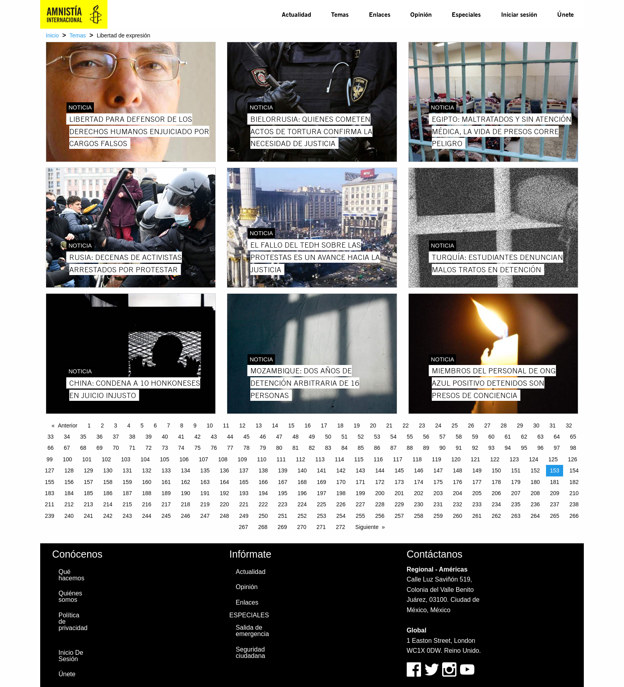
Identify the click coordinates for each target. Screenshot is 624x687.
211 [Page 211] (49, 504)
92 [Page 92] (475, 448)
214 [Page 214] (107, 504)
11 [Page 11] (226, 425)
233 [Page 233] (477, 504)
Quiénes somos (70, 596)
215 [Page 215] (127, 504)
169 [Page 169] (321, 482)
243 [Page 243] (127, 516)
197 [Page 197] (321, 493)
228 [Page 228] (379, 504)
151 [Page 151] (515, 470)
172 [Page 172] (379, 482)
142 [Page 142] (340, 470)
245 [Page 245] (166, 516)
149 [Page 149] (477, 470)
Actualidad (296, 14)
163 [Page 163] (204, 482)
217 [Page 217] (166, 504)
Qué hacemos (71, 575)
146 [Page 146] (418, 470)
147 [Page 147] (438, 470)
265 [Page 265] (554, 516)
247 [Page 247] (204, 516)
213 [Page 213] (88, 504)
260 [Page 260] (457, 516)
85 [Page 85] (361, 448)
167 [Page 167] (282, 482)
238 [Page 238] (574, 504)
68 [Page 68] (83, 448)
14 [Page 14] (275, 425)
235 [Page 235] (515, 504)
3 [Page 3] (115, 425)
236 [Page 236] (535, 504)
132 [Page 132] (146, 470)
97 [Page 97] (557, 448)
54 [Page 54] (393, 436)
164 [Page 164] (224, 482)
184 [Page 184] (69, 493)
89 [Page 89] (426, 448)
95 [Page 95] (524, 448)
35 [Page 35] (83, 436)
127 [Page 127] (49, 470)
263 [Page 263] (515, 516)
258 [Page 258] (418, 516)
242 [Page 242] (107, 516)
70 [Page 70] (116, 448)
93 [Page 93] (491, 448)
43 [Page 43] (214, 436)
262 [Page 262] (496, 516)
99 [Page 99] (50, 459)
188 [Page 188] (146, 493)
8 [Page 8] (181, 425)
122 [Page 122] (494, 459)
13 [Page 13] (258, 425)
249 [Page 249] (243, 516)
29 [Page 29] (520, 425)
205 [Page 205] (477, 493)
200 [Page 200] (379, 493)
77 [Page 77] (230, 448)
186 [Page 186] (107, 493)
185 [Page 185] (88, 493)
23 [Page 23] (422, 425)
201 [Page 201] (399, 493)
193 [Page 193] (243, 493)
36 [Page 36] (99, 436)
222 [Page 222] (263, 504)
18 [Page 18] (340, 425)
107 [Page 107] (203, 459)
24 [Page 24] (438, 425)
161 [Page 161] (166, 482)
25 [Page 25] (455, 425)
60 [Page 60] (491, 436)
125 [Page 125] (553, 459)
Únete (565, 14)
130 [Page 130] (107, 470)
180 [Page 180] (535, 482)
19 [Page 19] (356, 425)
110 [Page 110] (261, 459)
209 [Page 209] (554, 493)
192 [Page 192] (224, 493)
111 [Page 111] (281, 459)
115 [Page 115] (358, 459)
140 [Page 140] (301, 470)
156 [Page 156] (69, 482)
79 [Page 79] (263, 448)
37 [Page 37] (116, 436)
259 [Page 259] (438, 516)
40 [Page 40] (165, 436)
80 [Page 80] (279, 448)
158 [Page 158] (107, 482)
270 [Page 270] (301, 527)
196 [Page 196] (301, 493)
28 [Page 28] (504, 425)
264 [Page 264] (535, 516)
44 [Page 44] (230, 436)
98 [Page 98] (573, 448)
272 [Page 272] (340, 527)
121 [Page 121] (475, 459)
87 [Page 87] (393, 448)
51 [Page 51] (344, 436)
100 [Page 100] (67, 459)
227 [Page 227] (360, 504)
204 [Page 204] (457, 493)
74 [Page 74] (181, 448)
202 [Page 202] (418, 493)
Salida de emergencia (252, 630)
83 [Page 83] (328, 448)
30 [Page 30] (536, 425)
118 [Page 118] (416, 459)
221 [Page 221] (243, 504)
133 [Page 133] (166, 470)
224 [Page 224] (301, 504)
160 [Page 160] (146, 482)
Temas (340, 14)
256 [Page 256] (379, 516)
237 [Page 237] (554, 504)
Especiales (466, 14)
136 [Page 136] (224, 470)
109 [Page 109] (242, 459)
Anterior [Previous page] (67, 425)
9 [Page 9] (195, 425)
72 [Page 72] (148, 448)
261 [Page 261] (477, 516)
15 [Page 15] (291, 425)
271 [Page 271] (321, 527)
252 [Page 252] (301, 516)
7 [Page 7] (168, 425)
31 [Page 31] (553, 425)
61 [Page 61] (508, 436)
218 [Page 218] (185, 504)
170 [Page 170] (340, 482)
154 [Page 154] (574, 470)
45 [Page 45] (247, 436)
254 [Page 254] (340, 516)
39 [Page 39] (148, 436)
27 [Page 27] (487, 425)
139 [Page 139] (282, 470)
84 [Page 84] (344, 448)
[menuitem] (296, 14)
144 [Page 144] (379, 470)
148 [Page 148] (457, 470)
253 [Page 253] (321, 516)
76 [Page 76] (214, 448)
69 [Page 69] (99, 448)
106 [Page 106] (184, 459)
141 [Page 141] (321, 470)
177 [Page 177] (477, 482)
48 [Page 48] (295, 436)
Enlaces (379, 14)
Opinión (421, 14)
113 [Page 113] (319, 459)
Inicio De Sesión (70, 655)
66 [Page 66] (50, 448)
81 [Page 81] (295, 448)
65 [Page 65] (573, 436)
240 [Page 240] (69, 516)
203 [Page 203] (438, 493)
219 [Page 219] (204, 504)
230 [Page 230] (418, 504)
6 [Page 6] (155, 425)
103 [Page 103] (125, 459)
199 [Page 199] (360, 493)
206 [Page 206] (496, 493)
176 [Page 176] (457, 482)
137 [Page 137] (243, 470)
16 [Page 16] (307, 425)
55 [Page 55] (410, 436)
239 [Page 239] (49, 516)
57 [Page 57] (442, 436)
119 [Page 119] (436, 459)
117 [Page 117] (397, 459)
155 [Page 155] (49, 482)
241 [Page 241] (88, 516)
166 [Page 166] (263, 482)
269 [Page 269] (282, 527)
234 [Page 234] (496, 504)
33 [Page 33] (50, 436)
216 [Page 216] (146, 504)
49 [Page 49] (312, 436)
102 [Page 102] (106, 459)
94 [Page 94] (508, 448)
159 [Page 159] (127, 482)
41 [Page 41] (181, 436)
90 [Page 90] (442, 448)
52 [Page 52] (361, 436)
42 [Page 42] (197, 436)
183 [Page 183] (49, 493)
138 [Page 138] (263, 470)
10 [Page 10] (210, 425)
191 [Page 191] (204, 493)
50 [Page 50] (328, 436)
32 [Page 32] (569, 425)
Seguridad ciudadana (250, 652)
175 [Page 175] (438, 482)
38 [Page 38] (132, 436)
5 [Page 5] (142, 425)
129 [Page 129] (88, 470)
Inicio (52, 35)
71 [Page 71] (132, 448)
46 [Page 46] (263, 436)
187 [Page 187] (127, 493)
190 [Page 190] (185, 493)
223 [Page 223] (282, 504)
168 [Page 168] (301, 482)
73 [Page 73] (165, 448)
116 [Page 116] (378, 459)
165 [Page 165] (243, 482)
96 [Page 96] (540, 448)
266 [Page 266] (574, 516)
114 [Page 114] (339, 459)
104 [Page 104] (145, 459)
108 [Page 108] (222, 459)
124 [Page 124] (533, 459)
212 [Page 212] (69, 504)
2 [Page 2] (102, 425)
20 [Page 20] (373, 425)
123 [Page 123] (514, 459)
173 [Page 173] (399, 482)
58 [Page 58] (459, 436)
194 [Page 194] (263, 493)
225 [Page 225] (321, 504)
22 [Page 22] (406, 425)
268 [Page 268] (262, 527)
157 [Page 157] (88, 482)
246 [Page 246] (185, 516)
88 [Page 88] (410, 448)
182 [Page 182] (574, 482)
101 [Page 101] (87, 459)
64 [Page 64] (557, 436)
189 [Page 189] (166, 493)
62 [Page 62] (524, 436)
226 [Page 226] (340, 504)
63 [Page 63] (540, 436)
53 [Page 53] (377, 436)
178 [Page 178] (496, 482)
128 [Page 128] (69, 470)
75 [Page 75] (197, 448)
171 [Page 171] (360, 482)
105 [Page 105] (164, 459)
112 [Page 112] (300, 459)
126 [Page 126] (572, 459)
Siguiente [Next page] (366, 527)
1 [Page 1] (89, 425)
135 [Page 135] (204, 470)
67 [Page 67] (67, 448)
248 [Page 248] (224, 516)
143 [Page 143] (360, 470)
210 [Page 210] (574, 493)
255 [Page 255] (360, 516)
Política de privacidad (73, 621)
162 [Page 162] (185, 482)
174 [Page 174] (418, 482)
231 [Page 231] (438, 504)
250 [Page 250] (263, 516)
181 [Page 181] (554, 482)
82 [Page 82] (312, 448)
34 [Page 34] (67, 436)
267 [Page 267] (243, 527)
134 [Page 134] (185, 470)
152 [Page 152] (535, 470)
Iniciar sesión (519, 14)
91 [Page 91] (459, 448)
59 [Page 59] (475, 436)
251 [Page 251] (282, 516)
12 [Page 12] (242, 425)
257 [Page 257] (399, 516)
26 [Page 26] (471, 425)
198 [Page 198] (340, 493)
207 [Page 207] (515, 493)
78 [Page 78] (247, 448)
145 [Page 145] (399, 470)
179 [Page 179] (515, 482)
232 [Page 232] (457, 504)
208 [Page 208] (535, 493)
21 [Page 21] (389, 425)
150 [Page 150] (496, 470)
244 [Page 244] (146, 516)
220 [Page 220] (224, 504)
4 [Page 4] (129, 425)
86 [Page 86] (377, 448)
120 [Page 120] (455, 459)
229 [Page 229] (399, 504)
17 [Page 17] (324, 425)
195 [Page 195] (282, 493)
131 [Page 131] (127, 470)
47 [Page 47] (279, 436)
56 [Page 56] (426, 436)
